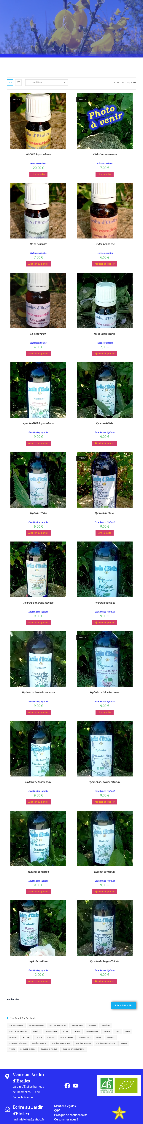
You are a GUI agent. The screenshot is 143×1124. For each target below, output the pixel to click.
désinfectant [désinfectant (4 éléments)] (51, 1031)
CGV (57, 1110)
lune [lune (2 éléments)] (118, 1031)
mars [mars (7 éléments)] (127, 1031)
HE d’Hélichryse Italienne (38, 154)
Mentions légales (65, 1106)
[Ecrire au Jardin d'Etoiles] (7, 1109)
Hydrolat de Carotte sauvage (38, 602)
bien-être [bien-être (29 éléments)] (106, 1025)
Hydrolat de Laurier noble (38, 782)
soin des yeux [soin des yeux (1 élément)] (84, 1037)
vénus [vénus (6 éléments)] (12, 1049)
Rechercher (13, 999)
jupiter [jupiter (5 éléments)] (107, 1031)
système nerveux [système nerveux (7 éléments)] (83, 1043)
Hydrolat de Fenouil (105, 602)
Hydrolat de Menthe (104, 871)
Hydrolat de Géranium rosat (104, 692)
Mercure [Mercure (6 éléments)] (13, 1037)
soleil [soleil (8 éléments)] (98, 1037)
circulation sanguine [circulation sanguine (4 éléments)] (18, 1031)
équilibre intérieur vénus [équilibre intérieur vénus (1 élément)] (74, 1049)
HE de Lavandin (38, 333)
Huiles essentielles (38, 163)
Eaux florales (34, 432)
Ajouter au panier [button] (38, 264)
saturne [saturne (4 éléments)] (51, 1037)
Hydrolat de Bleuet (104, 513)
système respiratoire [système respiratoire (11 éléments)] (105, 1043)
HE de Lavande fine (105, 244)
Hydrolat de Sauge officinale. (105, 961)
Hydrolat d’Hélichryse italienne (38, 423)
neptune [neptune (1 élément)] (26, 1037)
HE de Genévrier (38, 244)
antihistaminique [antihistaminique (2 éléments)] (36, 1025)
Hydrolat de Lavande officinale (104, 782)
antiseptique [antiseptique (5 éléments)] (77, 1025)
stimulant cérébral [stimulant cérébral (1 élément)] (17, 1043)
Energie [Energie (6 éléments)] (77, 1031)
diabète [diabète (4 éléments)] (36, 1031)
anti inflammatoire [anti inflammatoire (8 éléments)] (58, 1025)
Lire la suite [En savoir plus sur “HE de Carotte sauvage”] (104, 174)
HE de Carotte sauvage (105, 154)
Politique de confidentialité (70, 1115)
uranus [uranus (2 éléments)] (124, 1043)
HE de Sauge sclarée (104, 333)
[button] (71, 62)
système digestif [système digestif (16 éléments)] (39, 1043)
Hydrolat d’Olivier (104, 423)
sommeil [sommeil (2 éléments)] (110, 1037)
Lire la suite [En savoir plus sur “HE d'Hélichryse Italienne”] (38, 174)
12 (123, 82)
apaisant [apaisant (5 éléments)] (92, 1025)
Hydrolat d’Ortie (38, 513)
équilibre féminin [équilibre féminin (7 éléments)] (27, 1049)
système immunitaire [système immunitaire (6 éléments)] (61, 1043)
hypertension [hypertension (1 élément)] (92, 1031)
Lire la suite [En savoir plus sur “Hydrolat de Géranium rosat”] (104, 712)
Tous (133, 82)
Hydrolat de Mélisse (38, 871)
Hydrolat (44, 432)
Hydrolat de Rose (38, 961)
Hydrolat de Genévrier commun (38, 692)
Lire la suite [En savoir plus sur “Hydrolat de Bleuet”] (104, 533)
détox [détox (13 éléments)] (65, 1031)
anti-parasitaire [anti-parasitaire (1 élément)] (16, 1025)
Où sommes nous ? (66, 1119)
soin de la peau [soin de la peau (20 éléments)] (67, 1037)
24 (127, 82)
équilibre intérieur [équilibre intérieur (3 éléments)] (49, 1049)
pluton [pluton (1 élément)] (39, 1037)
